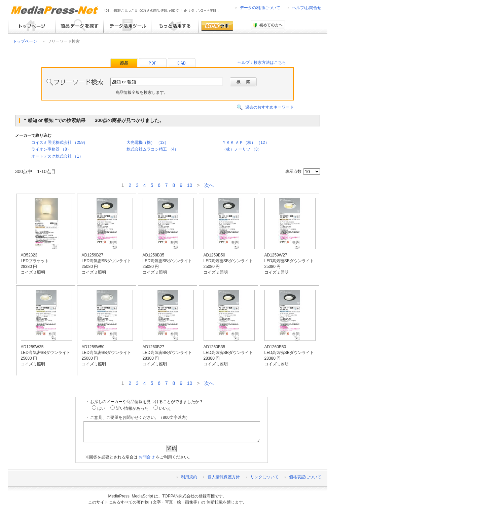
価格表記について (305, 481)
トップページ (25, 41)
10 (189, 185)
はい (98, 408)
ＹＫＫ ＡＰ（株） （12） (245, 142)
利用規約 (189, 481)
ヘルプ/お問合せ (306, 7)
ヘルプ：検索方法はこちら (262, 62)
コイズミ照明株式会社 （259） (59, 142)
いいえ (162, 408)
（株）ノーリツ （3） (242, 149)
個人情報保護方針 (224, 481)
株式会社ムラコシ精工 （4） (152, 149)
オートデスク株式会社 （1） (57, 156)
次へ (209, 185)
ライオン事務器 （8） (51, 149)
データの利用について (260, 7)
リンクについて (264, 481)
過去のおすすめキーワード (269, 107)
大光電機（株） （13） (148, 142)
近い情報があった (129, 408)
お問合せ (147, 461)
